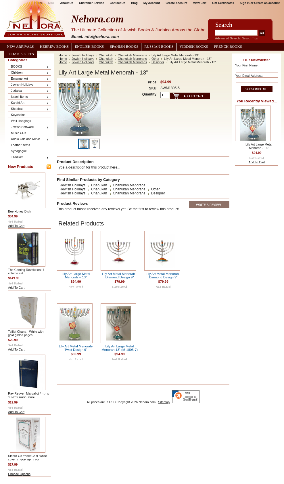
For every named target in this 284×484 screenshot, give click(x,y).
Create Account (176, 3)
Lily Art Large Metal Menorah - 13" (258, 146)
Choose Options (19, 474)
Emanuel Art (28, 79)
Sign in (245, 3)
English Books (89, 47)
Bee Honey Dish (19, 211)
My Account (151, 3)
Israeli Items (28, 97)
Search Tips (250, 38)
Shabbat (28, 109)
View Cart (199, 3)
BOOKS (28, 67)
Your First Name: (246, 65)
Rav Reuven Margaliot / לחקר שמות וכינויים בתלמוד (28, 395)
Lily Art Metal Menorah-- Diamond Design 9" (119, 275)
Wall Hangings (21, 121)
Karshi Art (28, 103)
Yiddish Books (194, 47)
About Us (66, 3)
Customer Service (91, 3)
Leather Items (20, 145)
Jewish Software (28, 127)
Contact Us (117, 3)
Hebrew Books (54, 47)
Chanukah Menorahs (132, 55)
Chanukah (106, 55)
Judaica (28, 91)
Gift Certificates (223, 3)
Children (28, 73)
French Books (228, 47)
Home (63, 55)
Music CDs (18, 133)
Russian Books (158, 47)
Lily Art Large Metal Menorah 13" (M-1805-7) (119, 348)
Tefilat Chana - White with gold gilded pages (25, 333)
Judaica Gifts (20, 54)
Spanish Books (124, 47)
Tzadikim (28, 157)
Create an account (267, 3)
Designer (157, 62)
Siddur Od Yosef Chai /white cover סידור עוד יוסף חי (27, 457)
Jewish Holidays (28, 85)
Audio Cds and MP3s (28, 139)
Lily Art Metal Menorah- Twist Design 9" (76, 348)
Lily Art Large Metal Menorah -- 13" (76, 275)
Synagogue (19, 151)
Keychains (18, 114)
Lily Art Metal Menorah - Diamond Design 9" (163, 275)
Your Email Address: (249, 75)
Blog (134, 3)
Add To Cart (16, 225)
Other (155, 58)
